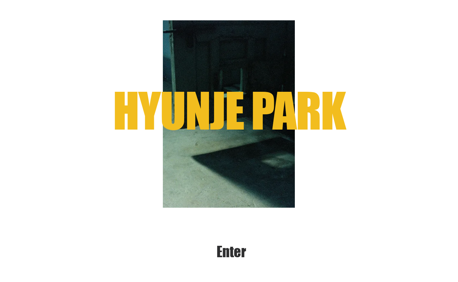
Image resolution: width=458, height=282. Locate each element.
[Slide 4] (222, 198)
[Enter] (231, 252)
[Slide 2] (207, 198)
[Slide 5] (229, 198)
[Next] (318, 114)
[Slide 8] (251, 198)
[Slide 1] (199, 197)
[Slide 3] (215, 198)
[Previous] (140, 114)
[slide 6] (237, 198)
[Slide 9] (259, 198)
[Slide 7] (244, 198)
